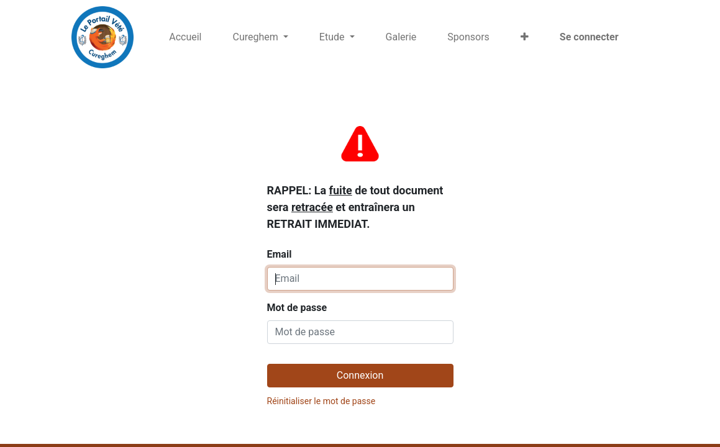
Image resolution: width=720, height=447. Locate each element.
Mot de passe (297, 308)
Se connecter (589, 37)
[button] (524, 37)
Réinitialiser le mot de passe (321, 401)
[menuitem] (185, 37)
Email (355, 190)
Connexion (360, 375)
